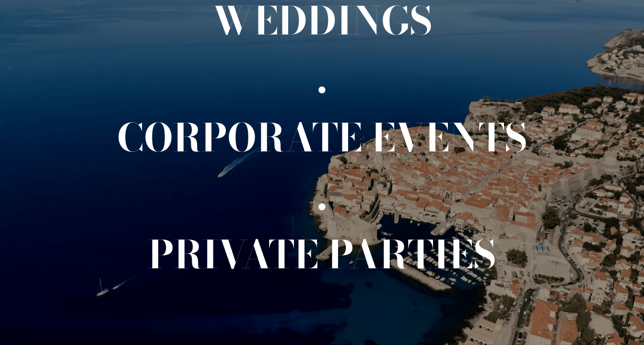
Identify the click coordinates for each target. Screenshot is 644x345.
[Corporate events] (322, 137)
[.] (322, 79)
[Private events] (322, 254)
